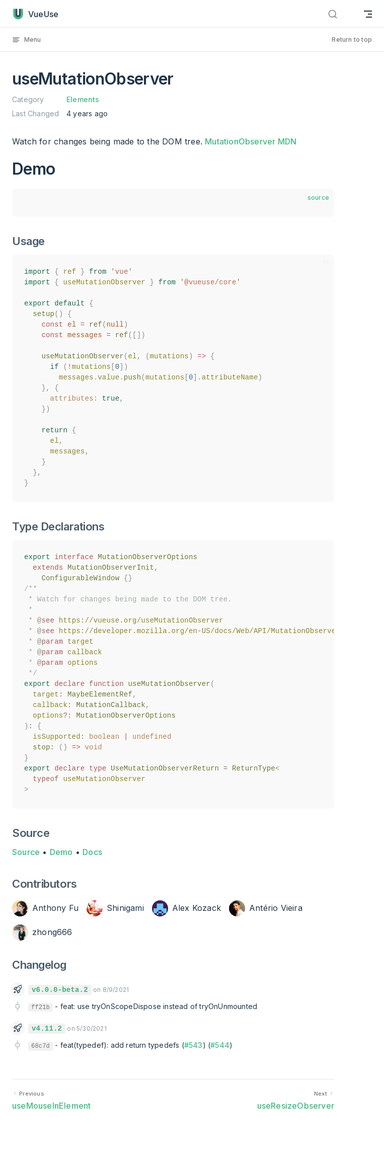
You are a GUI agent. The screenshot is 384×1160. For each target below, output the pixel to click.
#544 (219, 1045)
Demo (61, 852)
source (318, 197)
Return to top (352, 39)
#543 (193, 1045)
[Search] (346, 14)
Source (26, 852)
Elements (83, 99)
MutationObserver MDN (250, 141)
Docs (92, 852)
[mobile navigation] (368, 14)
